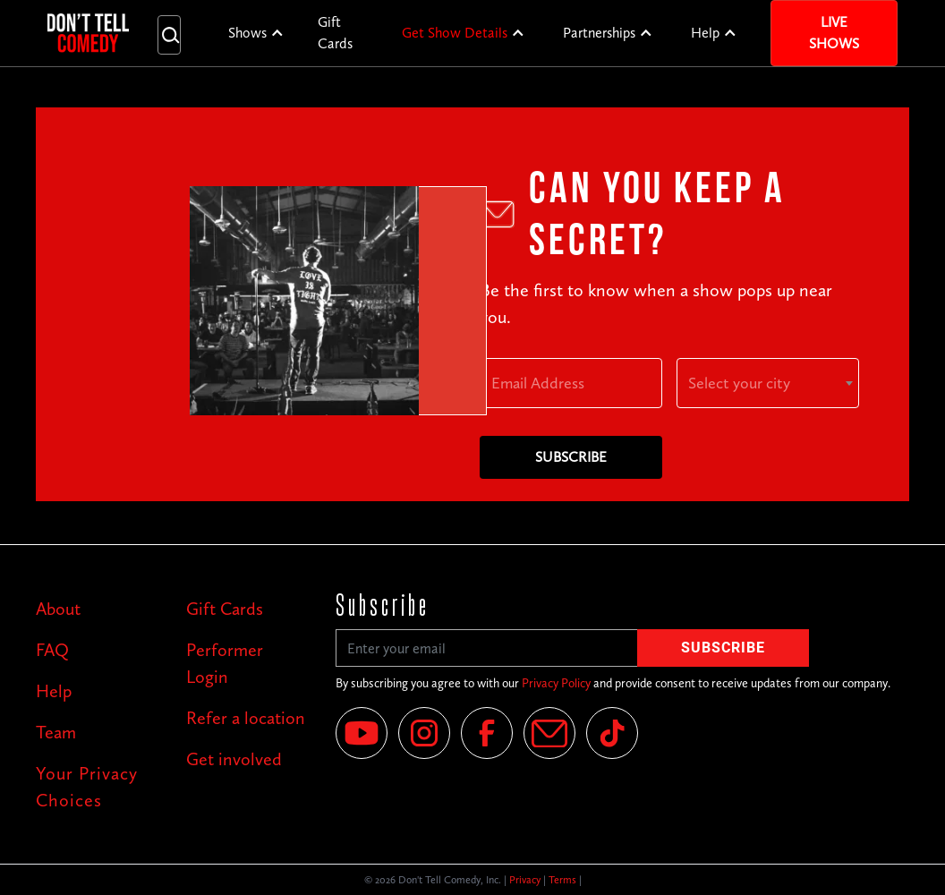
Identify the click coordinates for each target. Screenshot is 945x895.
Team (56, 732)
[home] (88, 32)
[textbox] (767, 383)
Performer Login (224, 663)
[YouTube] (361, 733)
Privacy (525, 880)
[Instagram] (424, 733)
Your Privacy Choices (87, 787)
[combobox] (768, 383)
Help (705, 32)
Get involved (234, 759)
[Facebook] (487, 733)
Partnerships (599, 32)
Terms (562, 880)
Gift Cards (335, 32)
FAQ (52, 650)
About (58, 608)
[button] (256, 33)
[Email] (549, 733)
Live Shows (834, 32)
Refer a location (245, 718)
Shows (247, 32)
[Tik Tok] (612, 733)
